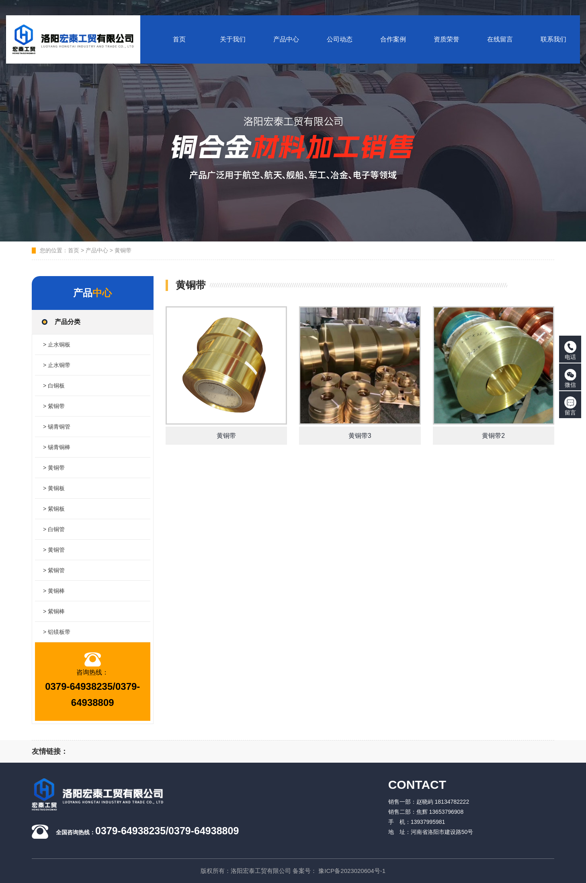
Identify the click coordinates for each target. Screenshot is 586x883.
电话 (570, 350)
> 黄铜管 (54, 550)
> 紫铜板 (54, 508)
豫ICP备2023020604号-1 (351, 870)
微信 (570, 378)
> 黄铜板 (54, 488)
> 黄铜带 (54, 467)
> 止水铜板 (56, 344)
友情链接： (50, 751)
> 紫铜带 (54, 406)
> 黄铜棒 (54, 591)
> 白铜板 (54, 385)
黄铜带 (123, 250)
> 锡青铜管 (56, 426)
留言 (570, 406)
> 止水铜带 (56, 365)
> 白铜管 (54, 529)
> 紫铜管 (54, 570)
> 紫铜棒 (54, 611)
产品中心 (97, 250)
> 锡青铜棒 (56, 447)
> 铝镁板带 (56, 632)
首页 (73, 250)
